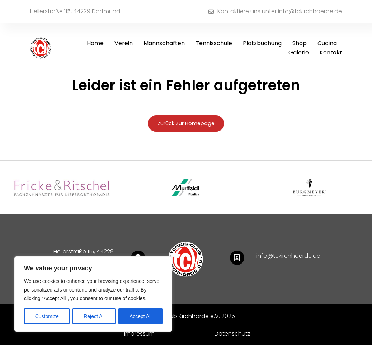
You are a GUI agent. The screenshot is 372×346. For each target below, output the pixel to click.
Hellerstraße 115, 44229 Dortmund (75, 11)
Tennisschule (214, 43)
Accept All (140, 316)
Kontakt (331, 52)
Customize (47, 316)
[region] (93, 294)
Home (95, 43)
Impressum (139, 334)
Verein (123, 43)
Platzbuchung (262, 43)
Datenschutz (232, 334)
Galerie (298, 52)
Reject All (94, 316)
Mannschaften (164, 43)
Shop (299, 43)
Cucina (327, 43)
